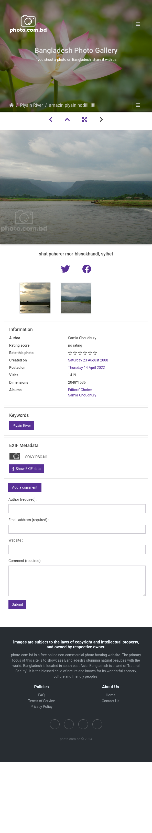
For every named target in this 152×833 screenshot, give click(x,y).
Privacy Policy (41, 707)
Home (11, 105)
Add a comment (24, 487)
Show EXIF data (27, 469)
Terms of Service (41, 701)
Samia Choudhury (82, 395)
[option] (35, 298)
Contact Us (111, 701)
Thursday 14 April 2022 (86, 368)
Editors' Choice (80, 390)
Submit (17, 604)
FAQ (41, 695)
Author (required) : (22, 499)
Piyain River (31, 105)
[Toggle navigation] (138, 24)
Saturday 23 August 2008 (88, 360)
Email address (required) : (28, 520)
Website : (15, 540)
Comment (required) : (25, 561)
